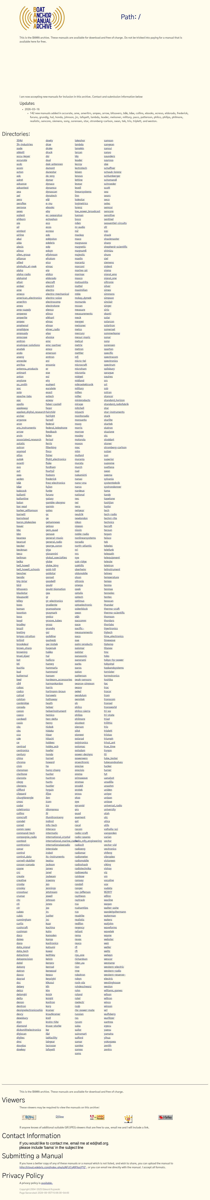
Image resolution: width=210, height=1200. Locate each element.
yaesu (107, 1030)
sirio (106, 309)
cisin (19, 766)
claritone (22, 774)
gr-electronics (54, 601)
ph (76, 703)
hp (47, 766)
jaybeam (51, 876)
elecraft (50, 282)
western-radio (112, 970)
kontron (50, 1002)
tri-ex (107, 711)
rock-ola (80, 982)
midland (79, 380)
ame (19, 290)
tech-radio (110, 514)
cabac (20, 687)
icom (48, 801)
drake (49, 148)
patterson (80, 675)
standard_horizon (114, 400)
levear (78, 183)
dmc (19, 1041)
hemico (50, 715)
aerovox (21, 207)
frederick (51, 479)
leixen (78, 172)
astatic (21, 443)
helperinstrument (56, 711)
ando (19, 353)
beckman (22, 549)
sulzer (107, 451)
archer (20, 416)
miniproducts (82, 400)
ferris (49, 443)
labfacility (51, 1037)
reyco (78, 943)
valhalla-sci (111, 829)
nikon (78, 522)
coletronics (23, 809)
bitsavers (22, 589)
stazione (109, 431)
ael (18, 195)
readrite (79, 915)
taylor (107, 506)
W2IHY (108, 892)
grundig (50, 628)
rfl (76, 947)
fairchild (50, 412)
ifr (47, 813)
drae (48, 144)
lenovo (79, 176)
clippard (21, 793)
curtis (20, 923)
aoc (19, 388)
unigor (108, 793)
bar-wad (22, 506)
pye (77, 801)
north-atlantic (83, 546)
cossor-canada (26, 864)
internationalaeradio (58, 845)
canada (21, 707)
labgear (50, 1041)
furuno (49, 494)
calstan (21, 699)
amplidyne (23, 329)
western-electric (114, 967)
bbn (19, 534)
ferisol (49, 439)
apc (19, 400)
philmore (80, 719)
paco (78, 636)
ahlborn (21, 219)
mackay (79, 235)
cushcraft (22, 927)
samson (108, 140)
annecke (22, 361)
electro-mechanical (57, 294)
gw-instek (52, 644)
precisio (79, 770)
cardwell (21, 719)
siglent (108, 266)
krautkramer (53, 1014)
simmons (109, 294)
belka (20, 561)
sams (78, 1053)
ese (48, 372)
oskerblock (81, 608)
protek (79, 789)
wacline (108, 900)
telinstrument (112, 569)
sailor (78, 1030)
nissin (78, 530)
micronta (80, 372)
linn (77, 195)
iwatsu (49, 860)
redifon (79, 923)
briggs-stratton (26, 636)
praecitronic (82, 762)
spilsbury (109, 368)
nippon (79, 526)
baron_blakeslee (26, 522)
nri (76, 549)
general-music (54, 538)
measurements (84, 313)
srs (106, 380)
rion (77, 967)
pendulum (80, 695)
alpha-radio (24, 274)
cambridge (23, 703)
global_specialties (56, 557)
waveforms (110, 927)
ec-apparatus (54, 215)
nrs (77, 553)
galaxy (49, 498)
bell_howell (23, 565)
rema (78, 935)
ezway (49, 400)
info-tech (51, 825)
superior (109, 459)
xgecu (107, 1026)
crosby (20, 884)
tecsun (108, 530)
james (49, 868)
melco (78, 329)
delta (20, 998)
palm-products (84, 644)
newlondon (81, 518)
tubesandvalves (113, 762)
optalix (79, 593)
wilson (107, 994)
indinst (50, 821)
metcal (79, 341)
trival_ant (109, 742)
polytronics (81, 742)
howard (50, 762)
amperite (22, 317)
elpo (48, 333)
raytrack (80, 900)
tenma (108, 585)
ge (47, 518)
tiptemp (108, 644)
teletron (109, 565)
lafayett (50, 1049)
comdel (21, 821)
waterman (110, 915)
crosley (21, 888)
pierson (79, 727)
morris (78, 427)
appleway (22, 408)
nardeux (79, 490)
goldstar (51, 573)
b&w (19, 486)
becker (21, 546)
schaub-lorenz (112, 172)
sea (106, 191)
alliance (21, 258)
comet (20, 825)
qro (77, 809)
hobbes (50, 742)
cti (18, 904)
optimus (79, 601)
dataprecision (25, 959)
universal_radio (113, 805)
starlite (108, 420)
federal (50, 424)
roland (78, 994)
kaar (48, 923)
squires (108, 376)
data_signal (23, 947)
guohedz (51, 640)
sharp (107, 243)
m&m (78, 223)
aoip (19, 392)
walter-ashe (111, 908)
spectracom (111, 357)
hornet (50, 758)
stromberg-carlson (115, 447)
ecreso (50, 231)
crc (18, 872)
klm (48, 990)
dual (48, 160)
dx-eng (50, 176)
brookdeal (22, 644)
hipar (49, 734)
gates (49, 510)
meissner (80, 325)
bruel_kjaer (23, 656)
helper (49, 707)
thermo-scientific (114, 612)
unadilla (108, 782)
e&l (48, 199)
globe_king (52, 565)
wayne (108, 935)
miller (78, 396)
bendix (20, 577)
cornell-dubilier (26, 860)
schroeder (110, 183)
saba (78, 1026)
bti (18, 664)
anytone (21, 380)
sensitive (109, 215)
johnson (50, 900)
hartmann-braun (56, 691)
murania (79, 459)
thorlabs (109, 624)
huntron (50, 778)
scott (107, 187)
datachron (23, 955)
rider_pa (79, 963)
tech (106, 510)
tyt (105, 774)
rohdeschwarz (83, 986)
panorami (80, 660)
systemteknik (112, 483)
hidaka (50, 730)
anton (20, 376)
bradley (21, 624)
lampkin (79, 148)
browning (22, 652)
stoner (108, 443)
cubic (20, 915)
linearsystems (83, 191)
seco (107, 199)
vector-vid (110, 845)
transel (108, 703)
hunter (50, 774)
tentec (108, 597)
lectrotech (81, 168)
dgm (19, 1022)
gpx (48, 593)
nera (77, 506)
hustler (50, 786)
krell (48, 1018)
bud (19, 671)
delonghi (22, 994)
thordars (109, 620)
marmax (79, 274)
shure (107, 254)
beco (19, 553)
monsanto (81, 420)
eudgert (50, 384)
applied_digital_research (31, 412)
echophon (51, 219)
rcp (77, 911)
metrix (78, 345)
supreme (109, 463)
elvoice (50, 337)
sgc (106, 231)
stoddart (109, 439)
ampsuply (22, 333)
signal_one (110, 278)
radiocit (79, 845)
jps (47, 908)
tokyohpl (109, 664)
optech (79, 597)
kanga (49, 939)
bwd (19, 679)
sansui (108, 148)
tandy (107, 494)
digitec (21, 1037)
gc (47, 514)
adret (20, 180)
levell (78, 187)
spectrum (109, 364)
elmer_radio (53, 329)
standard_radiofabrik (116, 404)
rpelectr (79, 1002)
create (20, 876)
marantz (80, 262)
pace (78, 624)
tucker (108, 766)
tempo (108, 581)
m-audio (80, 227)
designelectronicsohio (30, 1010)
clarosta (21, 778)
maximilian (81, 290)
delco (20, 990)
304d (19, 140)
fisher (49, 455)
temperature (111, 577)
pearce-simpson (84, 683)
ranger (79, 888)
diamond (22, 1026)
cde (19, 738)
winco (107, 1002)
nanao (78, 479)
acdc (19, 164)
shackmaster (111, 239)
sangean (109, 144)
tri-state (109, 715)
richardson (81, 959)
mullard (79, 455)
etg (48, 380)
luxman (79, 215)
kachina (50, 927)
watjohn (108, 923)
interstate (52, 848)
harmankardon (54, 683)
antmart (21, 372)
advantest (23, 187)
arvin (19, 435)
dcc (19, 982)
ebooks (50, 207)
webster (109, 939)
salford (79, 1037)
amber (20, 286)
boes (19, 605)
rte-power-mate (84, 1010)
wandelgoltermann (115, 911)
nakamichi (81, 475)
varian (107, 837)
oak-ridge (81, 561)
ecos (48, 227)
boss (19, 616)
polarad (79, 738)
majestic (80, 254)
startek (108, 424)
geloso (50, 526)
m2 (76, 231)
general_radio (54, 542)
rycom (78, 1022)
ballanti (21, 494)
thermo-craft (112, 608)
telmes (108, 573)
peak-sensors (83, 679)
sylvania (109, 479)
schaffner (109, 168)
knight (49, 998)
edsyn (49, 250)
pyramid (79, 805)
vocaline (109, 880)
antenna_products (27, 368)
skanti (107, 313)
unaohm (109, 786)
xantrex (108, 1022)
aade (19, 148)
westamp (109, 963)
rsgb (77, 1006)
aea (19, 191)
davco (20, 974)
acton (20, 172)
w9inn (107, 896)
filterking (51, 447)
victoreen (109, 860)
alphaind (22, 278)
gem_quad (52, 530)
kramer (50, 1010)
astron (20, 447)
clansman (22, 770)
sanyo (107, 152)
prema (78, 774)
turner (107, 770)
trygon (108, 750)
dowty (49, 140)
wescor (108, 959)
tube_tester (111, 758)
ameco (20, 294)
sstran (108, 392)
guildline (51, 636)
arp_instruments (26, 427)
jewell (49, 896)
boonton (21, 612)
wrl (105, 1010)
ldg (76, 156)
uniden (108, 789)
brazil (20, 628)
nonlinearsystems (85, 538)
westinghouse (112, 982)
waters (108, 919)
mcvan (79, 305)
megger (79, 321)
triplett (108, 730)
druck (49, 152)
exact (49, 392)
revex (78, 939)
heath (49, 703)
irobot (49, 852)
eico (48, 262)
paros (78, 667)
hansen (50, 675)
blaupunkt (22, 597)
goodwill (50, 581)
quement (80, 817)
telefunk (109, 549)
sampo (79, 1049)
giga (48, 549)
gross (49, 624)
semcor (108, 207)
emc (48, 341)
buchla (20, 667)
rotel (77, 998)
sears (107, 195)
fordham (51, 467)
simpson (109, 298)
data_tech (22, 951)
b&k (19, 483)
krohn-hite (52, 1022)
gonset (50, 577)
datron (20, 970)
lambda (79, 144)
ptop (77, 797)
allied (20, 262)
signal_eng (110, 274)
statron (108, 427)
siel (106, 258)
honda (49, 754)
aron (19, 424)
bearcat (21, 542)
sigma (107, 270)
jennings (51, 888)
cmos (20, 801)
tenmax (108, 589)
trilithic (108, 723)
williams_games (113, 990)
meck (78, 317)
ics (47, 805)
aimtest (21, 231)
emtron (50, 357)
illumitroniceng (54, 817)
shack (107, 235)
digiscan (21, 1033)
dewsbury (22, 1018)
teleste (108, 561)
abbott (20, 152)
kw (47, 1030)
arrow (20, 431)
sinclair (108, 302)
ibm (48, 797)
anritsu (21, 364)
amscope (22, 337)
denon (20, 1002)
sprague (109, 372)
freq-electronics (55, 483)
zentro (108, 1049)
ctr (18, 908)
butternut (22, 675)
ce (18, 742)
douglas (21, 1045)
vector (108, 841)
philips (79, 715)
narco (78, 486)
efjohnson (51, 254)
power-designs (84, 754)
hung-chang (53, 770)
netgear (79, 510)
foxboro (50, 475)
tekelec (108, 546)
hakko (49, 652)
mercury (79, 333)
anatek (21, 349)
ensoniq (50, 364)
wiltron (108, 998)
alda (19, 243)
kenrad (50, 967)
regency (79, 927)
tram (107, 695)
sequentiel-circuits (115, 223)
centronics (23, 750)
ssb (106, 388)
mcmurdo (80, 302)
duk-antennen (54, 164)
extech (50, 396)
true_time (109, 746)
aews (20, 211)
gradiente (51, 605)
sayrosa (108, 160)
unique (108, 801)
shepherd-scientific (115, 246)
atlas (19, 455)
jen (47, 884)
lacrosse (51, 1045)
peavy (78, 687)
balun (20, 502)
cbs (19, 730)
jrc (47, 911)
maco (78, 239)
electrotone (53, 305)
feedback (51, 431)
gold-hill (51, 569)
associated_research (29, 439)
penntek (79, 699)
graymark (51, 612)
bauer (20, 526)
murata (79, 463)
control (21, 852)
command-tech (26, 833)
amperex (22, 313)
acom (20, 168)
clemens (21, 786)
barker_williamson (27, 510)
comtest (21, 841)
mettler (79, 353)
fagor (49, 408)
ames (20, 305)
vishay (108, 868)
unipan (108, 797)
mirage (79, 404)
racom (78, 829)
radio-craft (81, 833)
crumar (21, 896)
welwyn (108, 955)
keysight (51, 978)
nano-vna (80, 483)
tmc (106, 652)
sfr (105, 227)
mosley (79, 435)
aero (19, 199)
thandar (108, 605)
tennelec (109, 593)
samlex (79, 1045)
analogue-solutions (28, 345)
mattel (79, 286)
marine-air (81, 270)
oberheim (80, 569)
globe (49, 561)
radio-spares (82, 837)
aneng (20, 357)
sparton (108, 349)
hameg (50, 664)
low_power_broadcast (87, 211)
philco (78, 707)
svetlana (109, 467)
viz (105, 872)
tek (106, 542)
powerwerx (81, 758)
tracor (107, 691)
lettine (79, 180)
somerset (109, 329)
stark (107, 416)
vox (106, 884)
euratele (51, 388)
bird (19, 585)
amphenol (22, 325)
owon (78, 612)
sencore (109, 211)
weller (107, 947)
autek (20, 459)
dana (19, 943)
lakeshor (80, 140)
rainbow (79, 876)
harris (49, 687)
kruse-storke (53, 1026)
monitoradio (82, 416)
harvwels (51, 695)
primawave (81, 778)
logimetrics (81, 203)
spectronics (111, 361)
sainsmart (81, 1033)
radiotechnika (83, 868)
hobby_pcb (52, 746)
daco (19, 935)
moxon (79, 443)
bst (18, 660)
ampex (20, 321)
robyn (78, 978)
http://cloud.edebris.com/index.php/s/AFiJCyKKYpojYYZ (53, 1167)
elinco (49, 313)
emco (49, 349)
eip (47, 270)
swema (108, 475)
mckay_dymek (83, 298)
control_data (24, 856)
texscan (108, 601)
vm (105, 876)
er (47, 368)
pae (77, 640)
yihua (107, 1037)
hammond (51, 671)
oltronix (79, 581)
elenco (50, 309)
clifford (21, 789)
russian (79, 1014)
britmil (20, 640)
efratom (50, 258)
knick (49, 994)
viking (107, 864)
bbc (19, 530)
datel (20, 963)
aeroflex (21, 203)
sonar (107, 337)
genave (50, 534)
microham (80, 368)
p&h (77, 616)
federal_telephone (56, 427)
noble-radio (82, 534)
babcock (21, 490)
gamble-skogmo (55, 502)
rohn (77, 990)
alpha (20, 270)
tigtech (108, 632)
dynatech (51, 195)
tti (105, 754)
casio (20, 723)
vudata (108, 888)
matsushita (81, 282)
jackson (50, 864)
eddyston (51, 239)
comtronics (23, 845)
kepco (49, 974)
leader (78, 160)
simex (107, 290)
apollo (20, 404)
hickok (49, 727)
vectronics (110, 848)
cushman (22, 931)
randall (79, 884)
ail (18, 227)
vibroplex (109, 856)
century (21, 754)
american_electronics (29, 298)
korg (48, 1006)
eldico (49, 274)
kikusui (50, 982)
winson (108, 1006)
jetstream (51, 892)
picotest (79, 723)
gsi (47, 632)
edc (48, 235)
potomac (80, 746)
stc (106, 435)
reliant (79, 931)
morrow (79, 431)
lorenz (78, 207)
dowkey (21, 1049)
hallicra (50, 660)
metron (79, 349)
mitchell (79, 408)
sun (106, 455)
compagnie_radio (27, 837)
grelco (49, 616)
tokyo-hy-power (114, 660)
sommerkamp (112, 333)
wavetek (109, 931)
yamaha (108, 1033)
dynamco (51, 187)
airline (20, 235)
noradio (79, 542)
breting (21, 632)
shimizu (108, 250)
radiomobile (82, 860)
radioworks (81, 872)
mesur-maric (82, 337)
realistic (79, 919)
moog (78, 424)
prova (78, 793)
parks (78, 664)
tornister (109, 671)
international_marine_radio (62, 841)
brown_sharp (24, 648)
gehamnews (53, 522)
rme (77, 970)
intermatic (52, 833)
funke (49, 490)
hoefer (49, 750)
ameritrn (22, 302)
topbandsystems (114, 667)
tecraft (108, 526)
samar (78, 1041)
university (110, 809)
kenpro (50, 963)
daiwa (20, 939)
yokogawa (110, 1041)
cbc (19, 727)
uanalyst (109, 778)
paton (78, 671)
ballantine (22, 498)
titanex (108, 648)
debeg (20, 986)
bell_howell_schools (28, 569)
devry (20, 1014)
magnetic (80, 246)
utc (106, 817)
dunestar (51, 172)
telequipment (112, 557)
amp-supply (24, 309)
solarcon (109, 321)
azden (20, 479)
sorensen (109, 345)
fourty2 (50, 471)
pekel (78, 691)
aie (18, 223)
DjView (60, 1116)
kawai (49, 951)
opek (78, 589)
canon (20, 711)
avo (19, 467)
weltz (107, 951)
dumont (50, 168)
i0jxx (48, 793)
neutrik (79, 514)
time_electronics (114, 636)
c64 (19, 683)
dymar (49, 180)
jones (49, 904)
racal (78, 825)
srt (105, 384)
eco (48, 223)
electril (50, 286)
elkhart (50, 317)
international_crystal (58, 837)
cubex (20, 911)
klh (47, 986)
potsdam (80, 750)
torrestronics (111, 675)
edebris (50, 243)
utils (106, 825)
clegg (20, 782)
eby (48, 211)
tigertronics (111, 628)
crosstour (22, 892)
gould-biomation (56, 589)
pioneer (79, 734)
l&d (48, 1033)
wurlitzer (109, 1018)
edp (48, 246)
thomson (109, 616)
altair (20, 282)
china (20, 758)
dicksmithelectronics (29, 1030)
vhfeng (108, 852)
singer (107, 305)
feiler (49, 435)
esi (47, 376)
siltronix (109, 282)
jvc (47, 919)
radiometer (81, 856)
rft (76, 951)
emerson (51, 353)
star (106, 408)
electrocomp (53, 302)
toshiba (108, 679)
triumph (108, 738)
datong (21, 967)
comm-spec (24, 829)
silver (107, 286)
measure (80, 309)
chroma (21, 762)
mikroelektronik (84, 384)
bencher (21, 573)
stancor (108, 396)
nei (76, 502)
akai (19, 239)
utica (107, 821)
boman (21, 608)
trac (106, 687)
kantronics (52, 943)
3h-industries (25, 144)
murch (78, 467)
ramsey (79, 880)
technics (109, 522)
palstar (79, 652)
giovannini (52, 553)
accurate (22, 160)
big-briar (22, 581)
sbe (106, 164)
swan (107, 471)
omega (79, 585)
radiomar (80, 852)
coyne (20, 868)
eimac (49, 266)
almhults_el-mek (26, 266)
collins (20, 813)
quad (78, 813)
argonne (21, 420)
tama (107, 490)
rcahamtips (81, 908)
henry (49, 723)
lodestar (80, 199)
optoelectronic (83, 605)
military (79, 388)
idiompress (52, 809)
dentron (21, 1006)
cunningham (24, 919)
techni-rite (110, 518)
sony (107, 341)
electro (50, 290)
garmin (50, 506)
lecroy (78, 164)
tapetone (109, 498)
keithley (50, 955)
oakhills (79, 565)
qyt (77, 821)
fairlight (50, 416)
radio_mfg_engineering (88, 841)
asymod (21, 451)
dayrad (21, 978)
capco (20, 715)
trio (106, 727)
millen (78, 392)
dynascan (51, 191)
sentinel (109, 219)
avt (18, 471)
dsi (47, 156)
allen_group (23, 254)
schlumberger (112, 176)
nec (77, 498)
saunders (109, 156)
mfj (76, 357)
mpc (77, 447)
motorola (80, 439)
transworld (110, 707)
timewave (109, 640)
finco (49, 451)
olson (78, 577)
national (79, 494)
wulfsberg (110, 1014)
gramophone (53, 608)
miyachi (79, 412)
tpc (106, 683)
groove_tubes (54, 620)
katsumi (50, 947)
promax (79, 782)
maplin (79, 258)
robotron (80, 974)
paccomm (80, 620)
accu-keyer (23, 156)
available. (47, 1183)
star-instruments (114, 412)
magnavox (81, 243)
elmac (49, 321)
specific (108, 353)
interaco (51, 829)
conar (20, 848)
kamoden (51, 935)
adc (19, 176)
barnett (21, 514)
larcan (78, 152)
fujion (49, 486)
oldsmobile (81, 573)
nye (77, 557)
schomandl (110, 180)
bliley (20, 601)
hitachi (50, 738)
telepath (109, 553)
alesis (20, 246)
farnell (49, 420)
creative (21, 880)
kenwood (51, 970)
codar (20, 805)
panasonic (81, 656)
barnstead (23, 518)
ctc (18, 900)
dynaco (50, 183)
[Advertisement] (105, 69)
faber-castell (53, 404)
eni (47, 361)
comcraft (22, 817)
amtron (21, 341)
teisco (107, 538)
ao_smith (22, 384)
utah (106, 813)
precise (79, 766)
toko (106, 656)
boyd (19, 620)
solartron (109, 325)
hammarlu (52, 667)
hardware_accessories (59, 679)
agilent (21, 215)
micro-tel (80, 361)
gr (47, 597)
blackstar (22, 593)
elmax (49, 325)
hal (47, 656)
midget (79, 376)
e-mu (49, 203)
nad (77, 471)
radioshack (81, 864)
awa (19, 475)
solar (107, 317)
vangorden (110, 833)
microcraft (81, 364)
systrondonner (112, 486)
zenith (107, 1045)
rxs (76, 1018)
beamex (21, 538)
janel (49, 872)
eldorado (51, 278)
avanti (20, 463)
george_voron (54, 546)
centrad (21, 746)
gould (49, 585)
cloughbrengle (25, 797)
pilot (77, 730)
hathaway (51, 699)
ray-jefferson (83, 892)
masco (79, 278)
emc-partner (53, 345)
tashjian (109, 502)
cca (19, 734)
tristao (108, 734)
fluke (49, 463)
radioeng (80, 848)
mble (78, 294)
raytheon (80, 896)
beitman (21, 557)
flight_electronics (56, 459)
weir (106, 943)
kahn (49, 931)
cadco (20, 691)
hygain (50, 789)
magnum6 (80, 250)
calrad (20, 695)
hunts (49, 782)
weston (108, 986)
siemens (109, 262)
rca (77, 904)
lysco (78, 219)
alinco (20, 250)
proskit (79, 786)
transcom (109, 699)
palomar (79, 648)
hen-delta (52, 719)
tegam (108, 534)
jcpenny (50, 880)
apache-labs (24, 396)
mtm (77, 451)
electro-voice (54, 298)
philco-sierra (82, 711)
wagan (108, 904)
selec (107, 203)
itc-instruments (55, 856)
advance (22, 183)
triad (107, 719)
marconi (79, 266)
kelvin (49, 959)
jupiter (49, 915)
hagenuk (51, 648)
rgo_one (79, 955)
